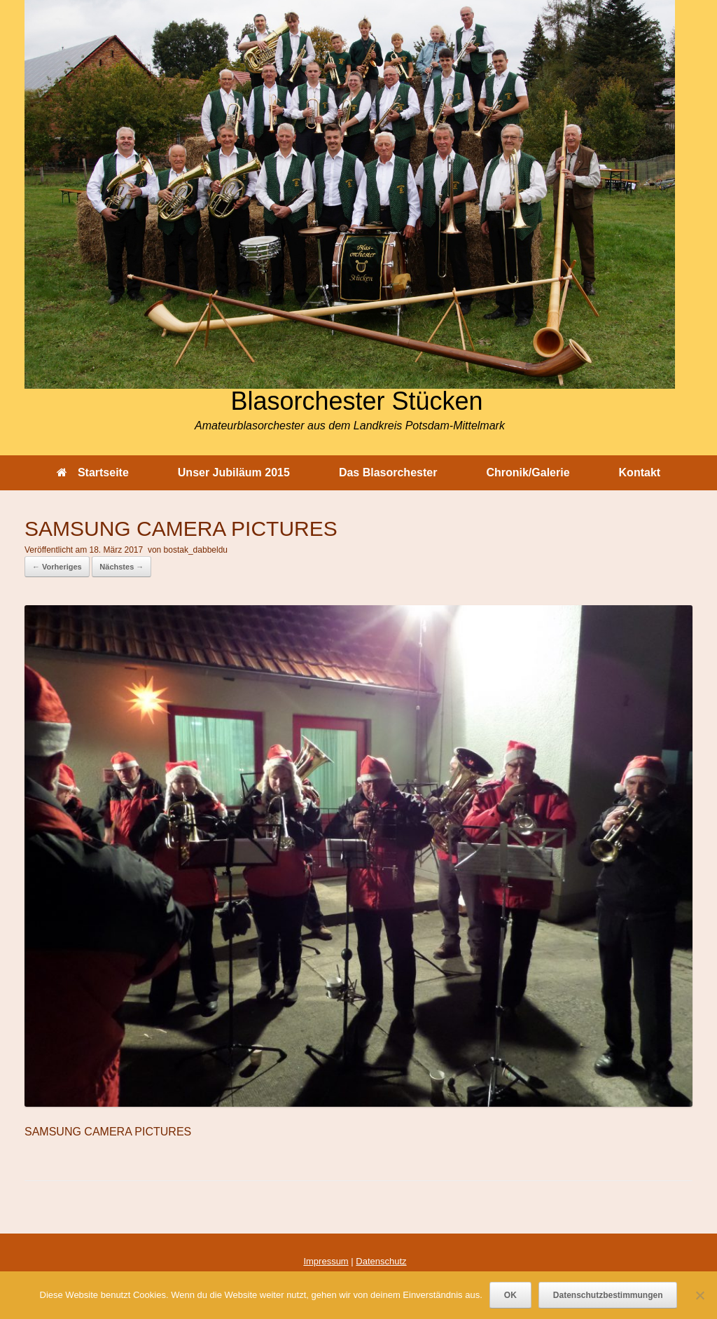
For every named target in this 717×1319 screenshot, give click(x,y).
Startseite (93, 472)
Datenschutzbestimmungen (608, 1295)
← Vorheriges (57, 566)
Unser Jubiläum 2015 (234, 472)
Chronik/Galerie (527, 472)
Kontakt (640, 472)
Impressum (325, 1261)
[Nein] (699, 1295)
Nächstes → (121, 566)
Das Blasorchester (388, 472)
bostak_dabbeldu (196, 550)
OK (510, 1295)
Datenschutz (381, 1261)
